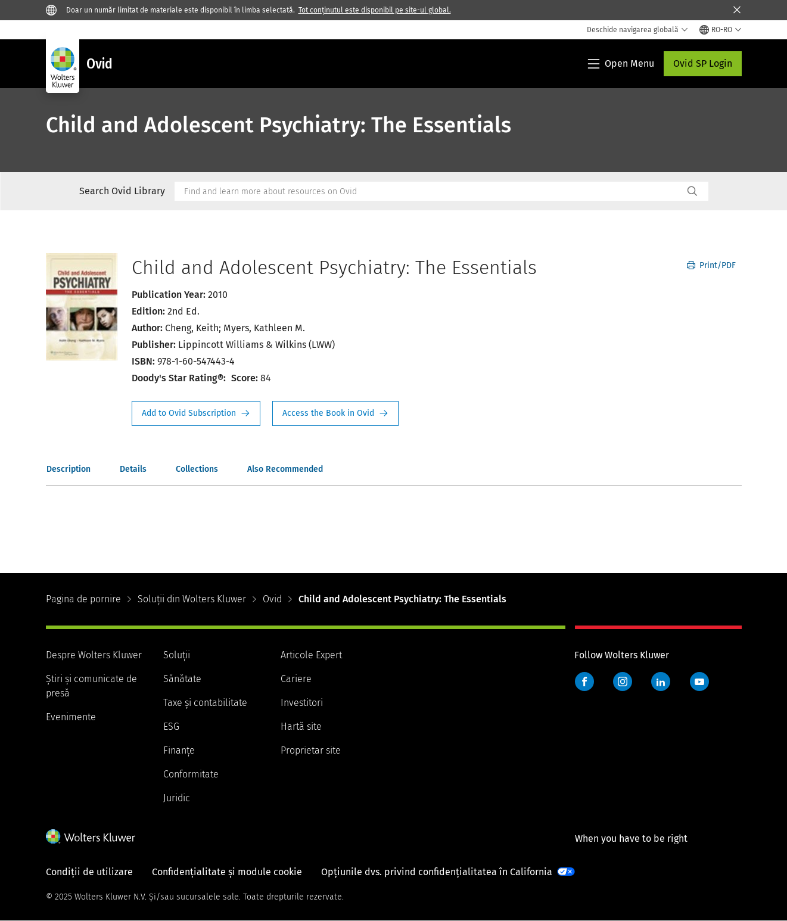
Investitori (302, 702)
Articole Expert (311, 655)
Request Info (196, 413)
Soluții (176, 655)
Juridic (176, 798)
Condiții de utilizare (89, 872)
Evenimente (71, 717)
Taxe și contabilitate (205, 702)
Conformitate (191, 774)
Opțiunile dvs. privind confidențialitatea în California (436, 872)
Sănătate (182, 678)
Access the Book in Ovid (335, 413)
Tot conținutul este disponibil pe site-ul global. (374, 10)
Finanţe (179, 750)
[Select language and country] (720, 29)
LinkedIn (660, 681)
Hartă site (301, 726)
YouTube (699, 681)
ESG (171, 726)
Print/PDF (711, 265)
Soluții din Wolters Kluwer (192, 599)
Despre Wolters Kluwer (94, 655)
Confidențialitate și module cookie (227, 872)
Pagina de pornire (83, 599)
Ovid (272, 599)
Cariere (296, 678)
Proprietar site (311, 750)
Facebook (584, 681)
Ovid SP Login (702, 63)
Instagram (622, 681)
